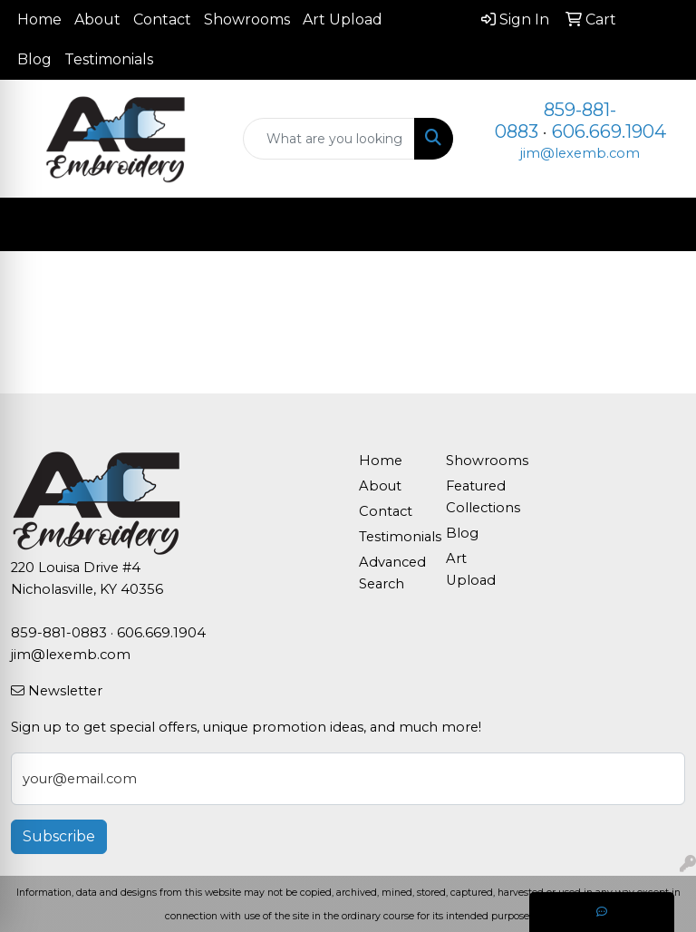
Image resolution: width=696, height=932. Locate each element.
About (97, 19)
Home (39, 19)
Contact (162, 19)
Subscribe (59, 836)
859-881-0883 (59, 633)
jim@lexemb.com (580, 153)
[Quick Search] (329, 139)
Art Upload (342, 19)
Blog (34, 59)
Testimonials (108, 59)
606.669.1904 (609, 131)
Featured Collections (478, 497)
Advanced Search (391, 573)
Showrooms (247, 19)
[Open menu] (660, 225)
